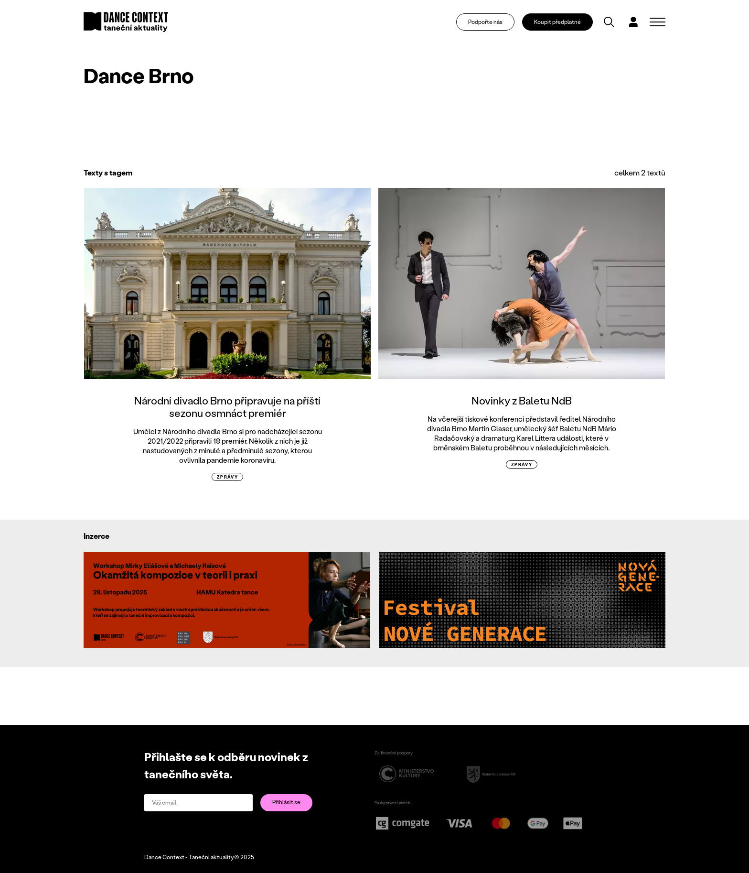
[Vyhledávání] (609, 22)
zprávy (227, 477)
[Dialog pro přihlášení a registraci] (633, 22)
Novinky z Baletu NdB (521, 400)
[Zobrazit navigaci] (657, 22)
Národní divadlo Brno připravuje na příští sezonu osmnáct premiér (227, 406)
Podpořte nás (485, 21)
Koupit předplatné (557, 21)
